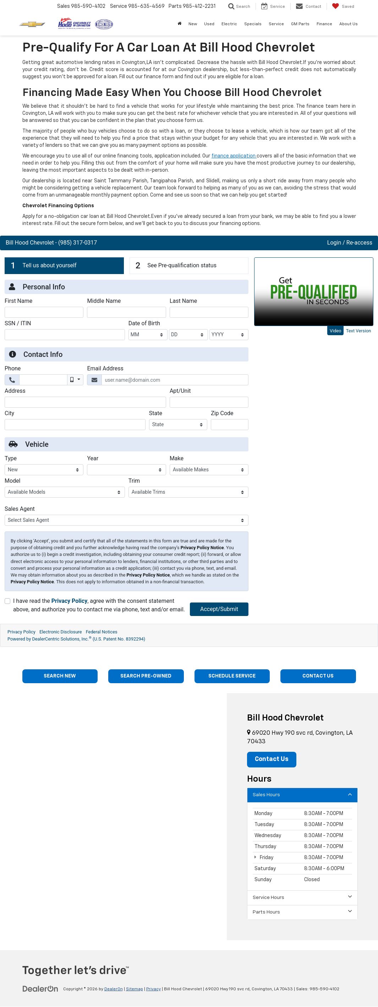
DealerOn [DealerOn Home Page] (113, 989)
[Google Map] (113, 817)
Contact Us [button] (272, 760)
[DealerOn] (40, 989)
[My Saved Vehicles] (343, 6)
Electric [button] (229, 24)
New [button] (192, 24)
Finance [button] (324, 24)
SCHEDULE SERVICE (232, 676)
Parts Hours (302, 912)
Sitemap (134, 989)
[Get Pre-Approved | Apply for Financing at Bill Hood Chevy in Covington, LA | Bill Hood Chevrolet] (189, 449)
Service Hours (302, 898)
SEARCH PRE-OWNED (146, 676)
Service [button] (276, 24)
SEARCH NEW (60, 676)
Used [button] (209, 24)
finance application (234, 156)
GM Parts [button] (300, 24)
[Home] (179, 24)
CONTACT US (318, 676)
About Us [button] (348, 24)
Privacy (153, 989)
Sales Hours (302, 795)
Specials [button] (253, 24)
